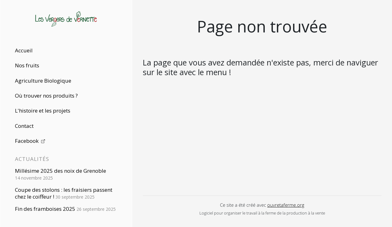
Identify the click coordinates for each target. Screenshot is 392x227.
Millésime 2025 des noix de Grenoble (60, 174)
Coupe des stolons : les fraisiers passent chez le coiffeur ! (63, 193)
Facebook (30, 140)
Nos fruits (27, 65)
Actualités (32, 158)
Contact (24, 125)
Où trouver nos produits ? (46, 95)
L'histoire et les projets (42, 110)
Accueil (24, 50)
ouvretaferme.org (285, 205)
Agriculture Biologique (43, 80)
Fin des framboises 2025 (65, 208)
